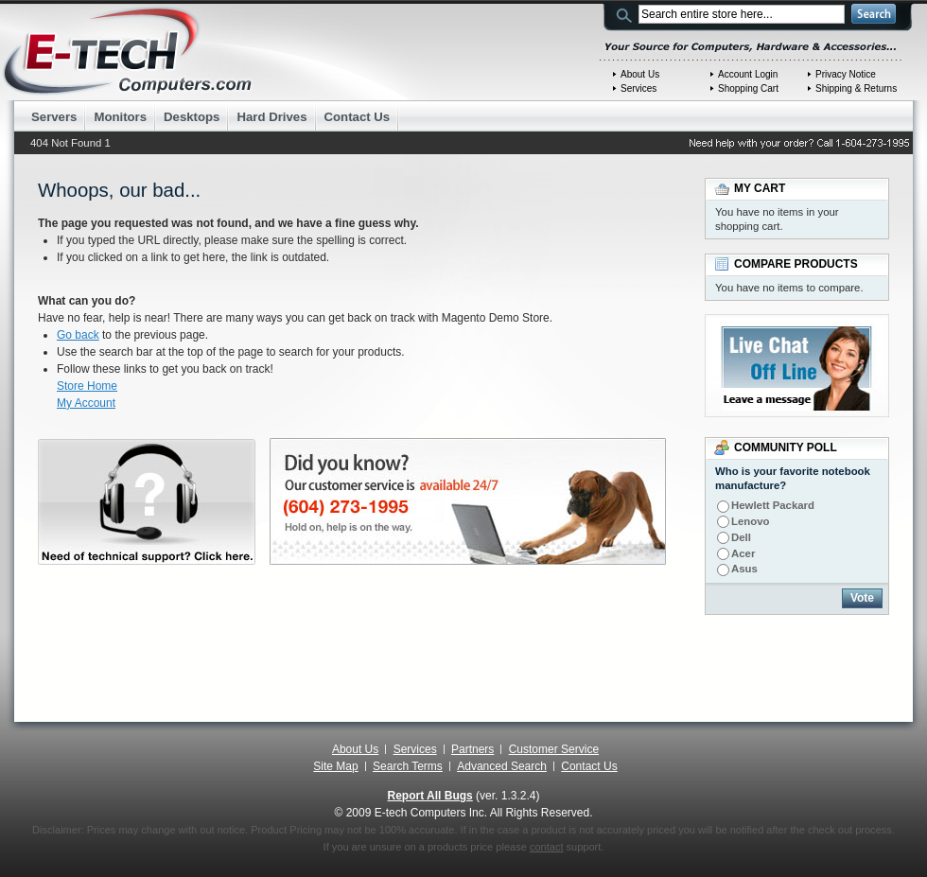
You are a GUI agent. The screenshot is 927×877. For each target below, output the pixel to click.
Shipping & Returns (856, 88)
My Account (86, 403)
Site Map (335, 766)
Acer (743, 553)
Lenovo (750, 521)
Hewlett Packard (772, 505)
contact (547, 846)
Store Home (87, 386)
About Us (640, 74)
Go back (78, 335)
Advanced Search (502, 766)
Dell (741, 537)
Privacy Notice (845, 74)
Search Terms (408, 766)
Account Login (748, 74)
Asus (744, 568)
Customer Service (554, 749)
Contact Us (589, 766)
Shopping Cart (748, 88)
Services (638, 88)
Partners (472, 749)
